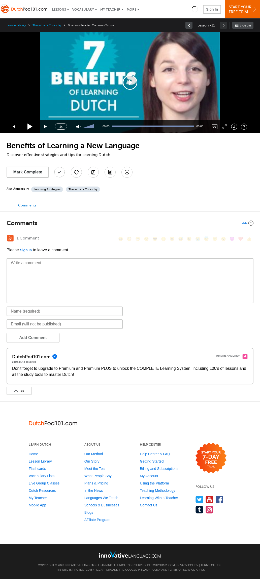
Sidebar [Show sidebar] (245, 25)
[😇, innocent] (206, 238)
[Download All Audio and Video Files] (127, 172)
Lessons (59, 9)
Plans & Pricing (96, 483)
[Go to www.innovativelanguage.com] (130, 554)
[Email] (65, 324)
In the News (93, 491)
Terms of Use (211, 565)
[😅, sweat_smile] (180, 238)
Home (33, 454)
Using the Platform (154, 483)
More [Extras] (131, 9)
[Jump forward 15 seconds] (45, 127)
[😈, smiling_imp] (232, 238)
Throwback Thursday (46, 25)
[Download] (234, 127)
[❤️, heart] (240, 238)
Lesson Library (16, 25)
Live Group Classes (44, 483)
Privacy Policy (187, 565)
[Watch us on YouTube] (209, 499)
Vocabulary (83, 9)
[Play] (30, 127)
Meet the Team (96, 469)
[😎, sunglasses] (155, 238)
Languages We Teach (101, 498)
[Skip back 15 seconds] (14, 127)
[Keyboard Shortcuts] (244, 127)
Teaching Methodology (157, 491)
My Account (149, 476)
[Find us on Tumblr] (199, 509)
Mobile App (37, 505)
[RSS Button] (10, 238)
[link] (188, 25)
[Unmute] (79, 127)
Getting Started (152, 461)
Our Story (92, 461)
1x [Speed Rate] (60, 126)
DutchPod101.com (161, 565)
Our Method (93, 454)
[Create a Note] (93, 172)
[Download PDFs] (110, 172)
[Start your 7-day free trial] (211, 458)
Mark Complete (27, 172)
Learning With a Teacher (159, 498)
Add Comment (33, 338)
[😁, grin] (138, 238)
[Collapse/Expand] (130, 223)
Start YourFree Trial (243, 9)
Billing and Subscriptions (159, 469)
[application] (130, 82)
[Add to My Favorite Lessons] (76, 172)
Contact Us (148, 505)
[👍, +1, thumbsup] (249, 238)
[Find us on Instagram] (209, 509)
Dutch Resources (42, 491)
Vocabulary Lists (41, 476)
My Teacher (110, 9)
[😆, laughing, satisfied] (172, 238)
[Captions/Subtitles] (214, 127)
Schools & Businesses (101, 505)
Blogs (88, 512)
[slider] (89, 126)
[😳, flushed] (129, 238)
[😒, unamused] (146, 238)
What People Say (98, 476)
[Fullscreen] (224, 127)
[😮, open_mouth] (223, 238)
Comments (27, 205)
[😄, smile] (120, 238)
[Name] (65, 311)
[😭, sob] (197, 238)
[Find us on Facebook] (219, 499)
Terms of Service (181, 569)
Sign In (212, 9)
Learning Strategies (47, 189)
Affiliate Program (97, 520)
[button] (195, 9)
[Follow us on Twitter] (199, 499)
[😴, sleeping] (215, 238)
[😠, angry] (163, 238)
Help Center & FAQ (155, 454)
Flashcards (37, 469)
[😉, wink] (189, 238)
